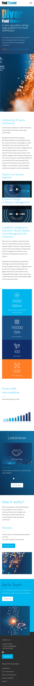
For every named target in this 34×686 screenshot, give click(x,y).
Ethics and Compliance (9, 675)
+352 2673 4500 (7, 648)
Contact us (7, 656)
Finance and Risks (7, 678)
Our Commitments (8, 671)
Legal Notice (6, 668)
